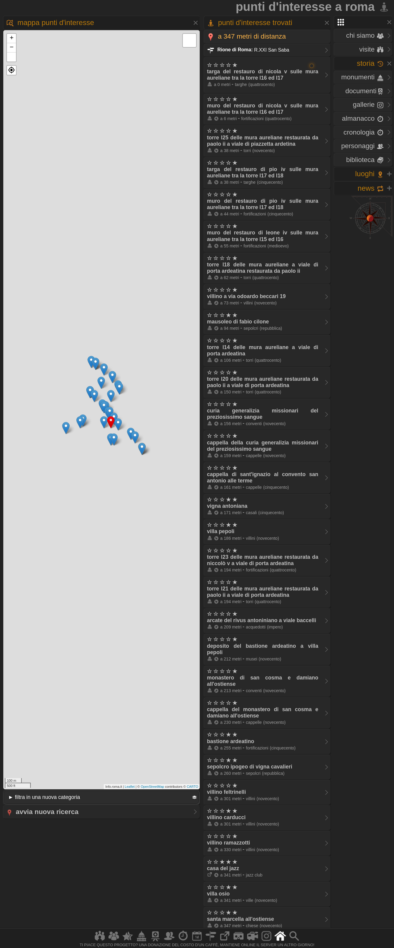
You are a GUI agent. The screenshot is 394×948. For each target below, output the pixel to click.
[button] (11, 70)
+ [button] (12, 38)
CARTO (192, 786)
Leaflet (130, 786)
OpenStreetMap (152, 786)
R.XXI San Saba (248, 49)
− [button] (12, 47)
